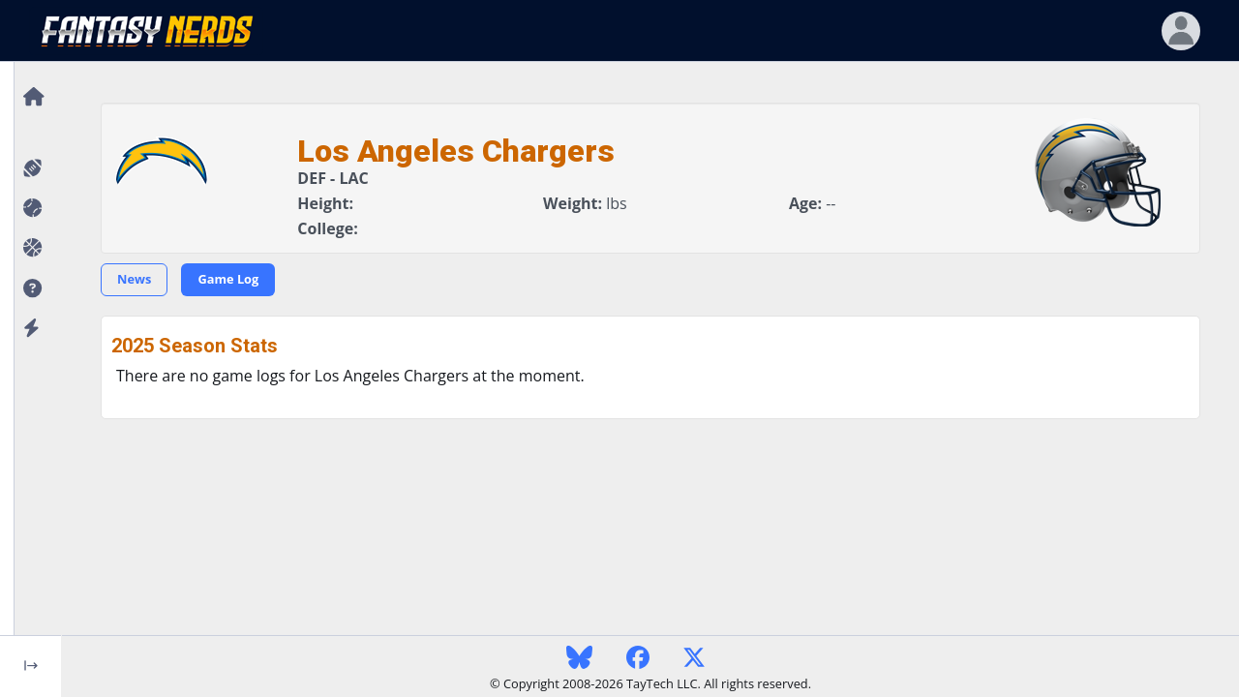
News (134, 279)
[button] (30, 289)
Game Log (227, 279)
